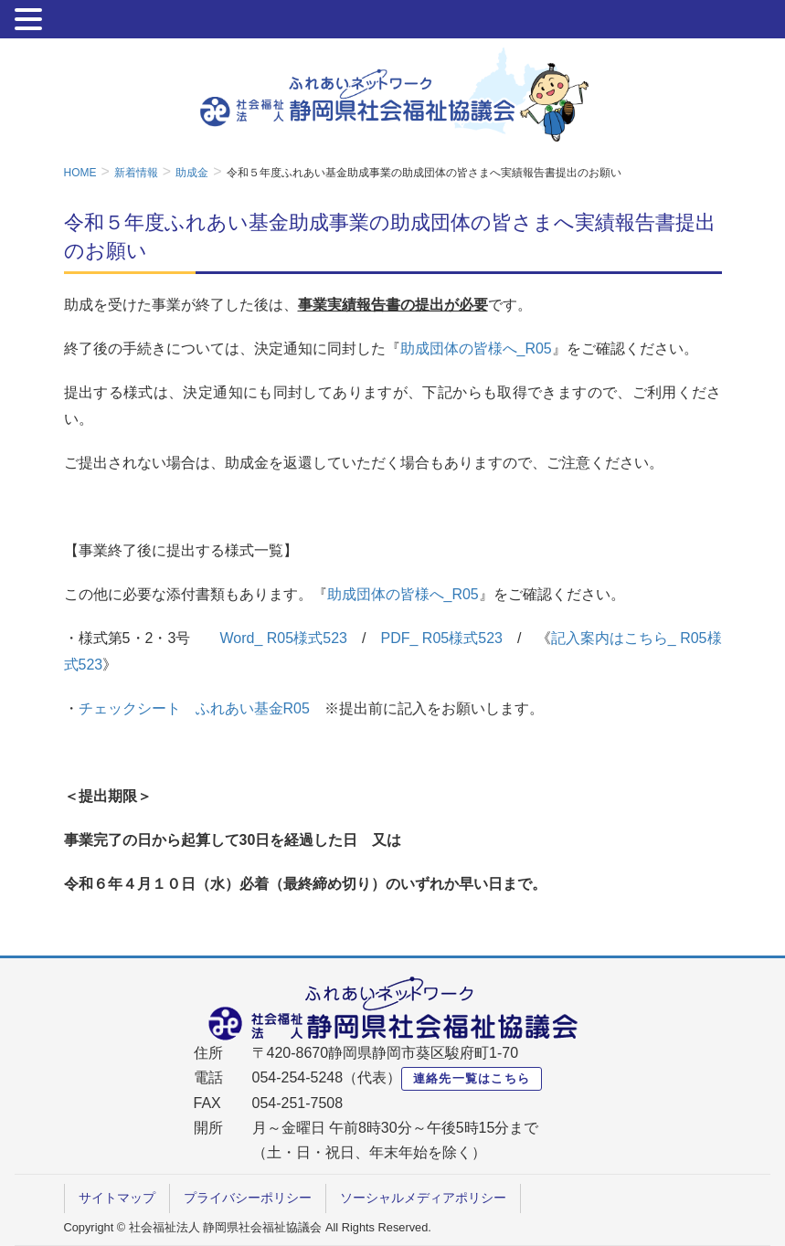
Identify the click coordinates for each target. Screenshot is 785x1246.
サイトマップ (117, 1197)
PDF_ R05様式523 (441, 638)
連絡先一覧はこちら (472, 1078)
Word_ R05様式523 (283, 638)
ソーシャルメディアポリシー (423, 1197)
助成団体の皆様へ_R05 (476, 348)
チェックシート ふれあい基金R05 (194, 708)
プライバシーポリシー (248, 1197)
